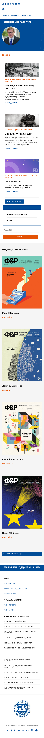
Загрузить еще (12, 554)
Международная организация (18, 79)
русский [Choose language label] (7, 55)
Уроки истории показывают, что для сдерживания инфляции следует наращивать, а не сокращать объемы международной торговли (21, 141)
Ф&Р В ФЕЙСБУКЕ (10, 605)
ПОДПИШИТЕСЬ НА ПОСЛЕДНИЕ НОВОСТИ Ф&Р (22, 568)
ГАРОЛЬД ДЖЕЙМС (11, 103)
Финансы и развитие (17, 214)
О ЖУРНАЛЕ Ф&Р (10, 584)
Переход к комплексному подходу (19, 87)
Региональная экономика (17, 175)
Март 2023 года (25, 130)
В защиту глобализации (18, 134)
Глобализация (11, 130)
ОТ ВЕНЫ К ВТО (14, 182)
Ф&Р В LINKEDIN (9, 610)
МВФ (9, 220)
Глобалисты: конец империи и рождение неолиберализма (19, 186)
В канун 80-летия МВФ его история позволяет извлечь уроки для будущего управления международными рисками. (20, 95)
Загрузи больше (14, 201)
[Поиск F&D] (21, 230)
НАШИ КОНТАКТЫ (10, 594)
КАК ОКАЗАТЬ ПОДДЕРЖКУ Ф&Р (15, 589)
